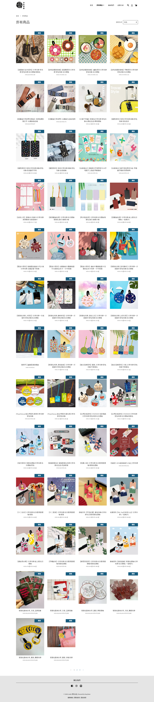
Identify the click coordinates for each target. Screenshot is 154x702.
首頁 (91, 5)
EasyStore (87, 694)
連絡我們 (111, 5)
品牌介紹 (121, 5)
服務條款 (70, 697)
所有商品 (100, 5)
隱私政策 (77, 697)
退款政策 (83, 697)
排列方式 (119, 22)
